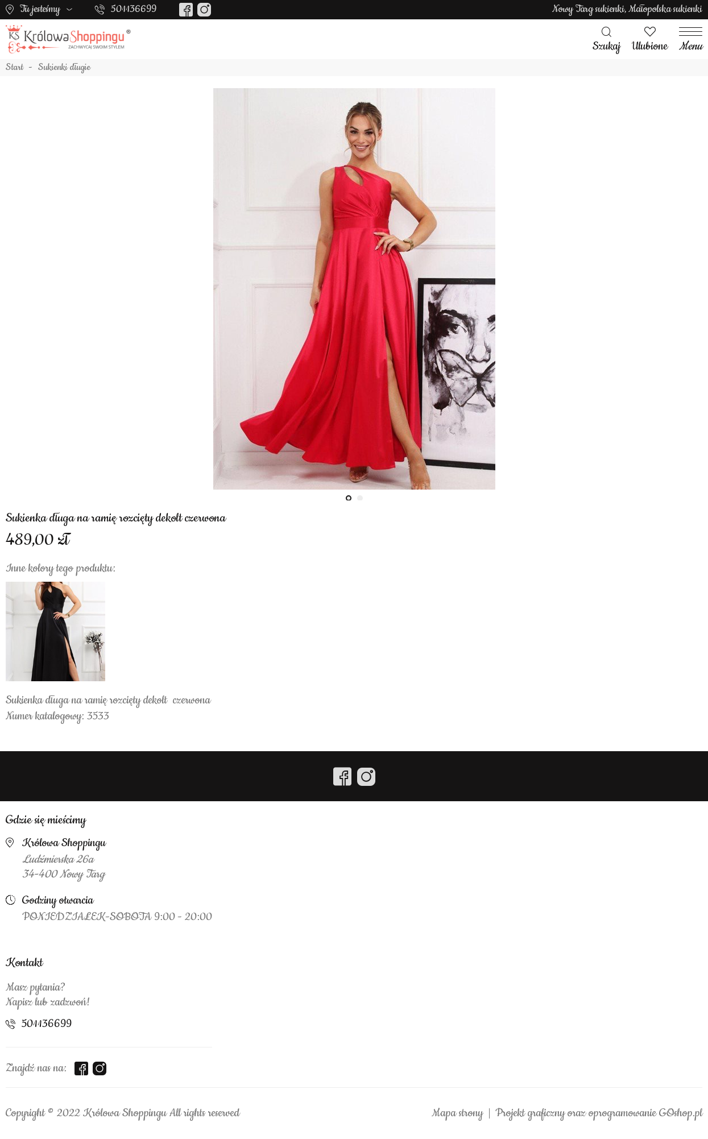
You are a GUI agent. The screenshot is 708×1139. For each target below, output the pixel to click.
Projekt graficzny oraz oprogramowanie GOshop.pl (598, 1113)
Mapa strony (457, 1113)
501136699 (133, 9)
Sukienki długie (64, 67)
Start (14, 67)
